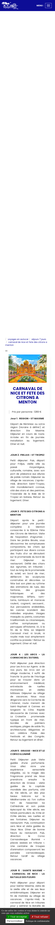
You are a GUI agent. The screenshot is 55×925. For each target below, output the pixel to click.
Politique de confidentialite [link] (37, 921)
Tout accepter (17, 916)
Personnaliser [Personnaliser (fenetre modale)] (15, 921)
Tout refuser (40, 916)
